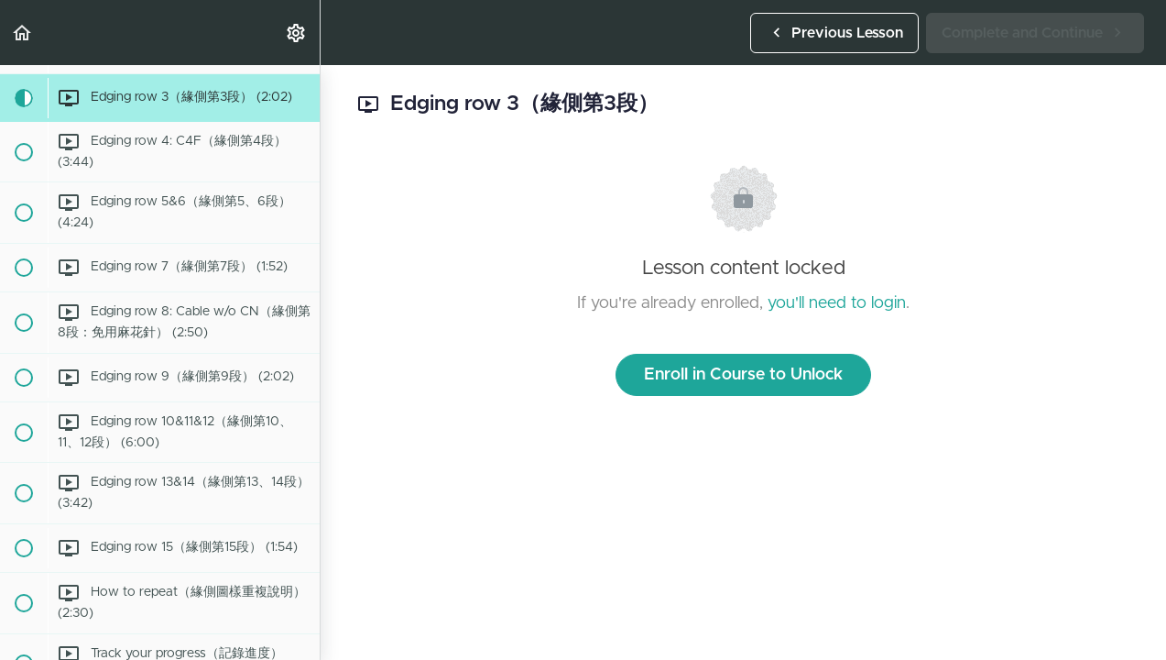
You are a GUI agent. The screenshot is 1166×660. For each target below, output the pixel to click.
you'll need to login (837, 303)
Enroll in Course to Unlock (743, 375)
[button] (23, 32)
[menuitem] (297, 32)
